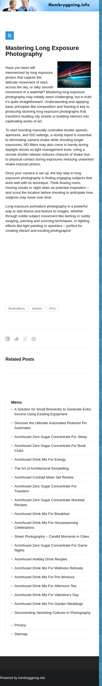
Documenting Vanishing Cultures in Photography (52, 613)
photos (37, 308)
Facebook (7, 339)
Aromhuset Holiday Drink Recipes (40, 559)
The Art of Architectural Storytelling (41, 468)
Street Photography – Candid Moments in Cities (51, 536)
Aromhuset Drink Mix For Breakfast (41, 514)
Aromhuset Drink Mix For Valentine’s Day (46, 595)
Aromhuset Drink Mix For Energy (40, 459)
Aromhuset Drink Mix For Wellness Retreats (48, 568)
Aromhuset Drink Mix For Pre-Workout (44, 577)
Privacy (20, 625)
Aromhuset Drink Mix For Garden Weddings (48, 604)
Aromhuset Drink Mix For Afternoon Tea (45, 586)
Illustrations (16, 308)
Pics (53, 308)
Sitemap (20, 634)
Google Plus (25, 339)
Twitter (16, 339)
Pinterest (34, 339)
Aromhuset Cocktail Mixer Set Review (43, 477)
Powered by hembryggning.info (22, 678)
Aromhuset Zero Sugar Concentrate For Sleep (50, 437)
